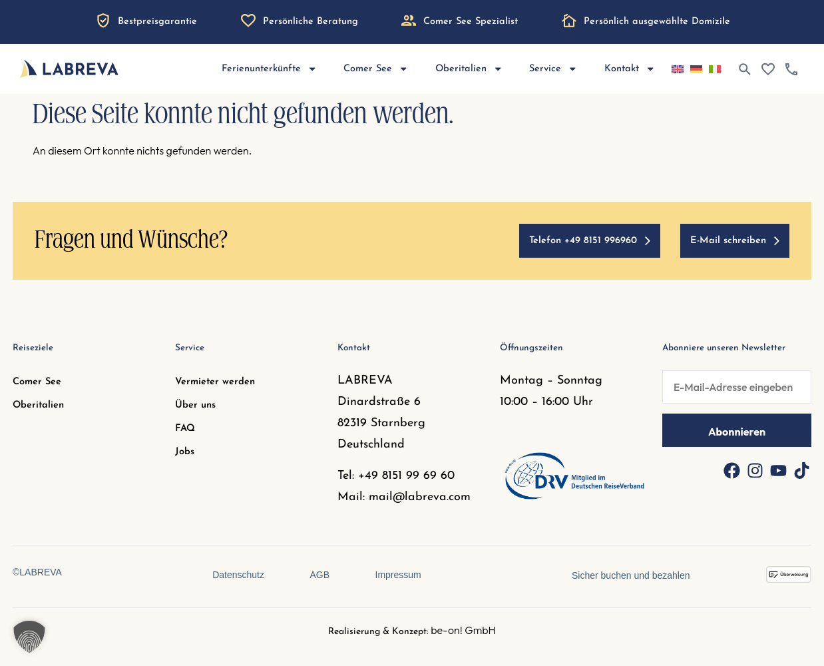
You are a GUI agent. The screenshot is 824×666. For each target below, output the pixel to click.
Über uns (195, 405)
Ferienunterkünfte (269, 69)
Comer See (376, 69)
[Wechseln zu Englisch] (677, 69)
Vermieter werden (215, 382)
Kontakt (630, 69)
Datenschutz (238, 574)
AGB (319, 574)
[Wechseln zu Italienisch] (715, 69)
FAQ (185, 429)
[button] (29, 636)
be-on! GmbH (463, 630)
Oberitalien (469, 69)
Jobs (184, 452)
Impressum (399, 574)
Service (553, 69)
